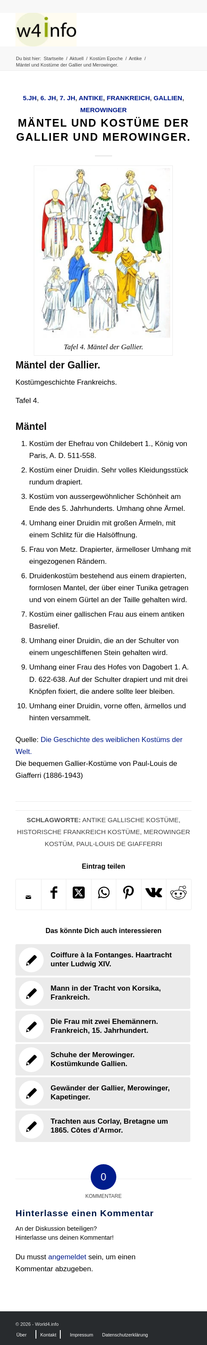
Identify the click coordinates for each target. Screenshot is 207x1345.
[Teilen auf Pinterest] (128, 894)
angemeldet (67, 1257)
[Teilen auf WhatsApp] (104, 894)
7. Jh (67, 97)
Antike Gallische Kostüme (130, 819)
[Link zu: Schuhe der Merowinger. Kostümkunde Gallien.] (102, 1059)
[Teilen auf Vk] (154, 894)
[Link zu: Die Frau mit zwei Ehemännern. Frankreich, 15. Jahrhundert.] (102, 1026)
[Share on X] (78, 894)
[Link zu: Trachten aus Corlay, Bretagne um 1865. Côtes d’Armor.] (102, 1126)
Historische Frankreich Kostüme (78, 831)
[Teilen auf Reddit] (178, 894)
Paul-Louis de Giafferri (119, 843)
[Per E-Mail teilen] (28, 897)
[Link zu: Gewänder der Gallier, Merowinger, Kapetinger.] (102, 1093)
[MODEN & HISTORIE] (85, 29)
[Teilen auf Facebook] (53, 894)
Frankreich (128, 97)
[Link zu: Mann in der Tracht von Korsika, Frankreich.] (102, 993)
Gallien (168, 97)
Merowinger (103, 109)
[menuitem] (21, 1335)
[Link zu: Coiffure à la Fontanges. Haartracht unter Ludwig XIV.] (102, 960)
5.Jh (30, 97)
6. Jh (48, 97)
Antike (91, 97)
